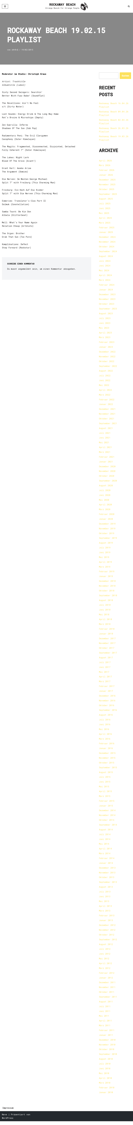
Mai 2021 (104, 443)
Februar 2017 (106, 688)
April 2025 (105, 218)
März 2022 (104, 395)
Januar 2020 (106, 520)
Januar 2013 (106, 923)
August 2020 (106, 487)
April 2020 (105, 506)
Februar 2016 (106, 746)
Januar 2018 (106, 635)
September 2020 (108, 482)
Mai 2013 (104, 904)
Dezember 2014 (107, 813)
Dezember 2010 (107, 1043)
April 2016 (105, 736)
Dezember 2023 (107, 295)
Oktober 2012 (106, 938)
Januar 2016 (106, 750)
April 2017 (105, 678)
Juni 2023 (105, 324)
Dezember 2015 (107, 755)
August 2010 (106, 1062)
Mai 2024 (104, 271)
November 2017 (107, 645)
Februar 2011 (106, 1033)
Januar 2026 (106, 175)
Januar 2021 (106, 463)
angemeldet (24, 269)
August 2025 (106, 199)
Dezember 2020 (107, 467)
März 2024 (104, 280)
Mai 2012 (104, 961)
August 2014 (106, 832)
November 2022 (107, 357)
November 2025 (107, 184)
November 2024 (107, 242)
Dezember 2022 (107, 352)
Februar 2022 (106, 400)
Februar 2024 (106, 285)
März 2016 (104, 741)
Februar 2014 (106, 861)
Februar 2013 (106, 918)
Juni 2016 (105, 726)
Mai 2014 (104, 846)
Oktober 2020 (106, 477)
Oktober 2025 (106, 189)
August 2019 (106, 544)
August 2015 (106, 774)
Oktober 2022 (106, 362)
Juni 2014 (105, 842)
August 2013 (106, 890)
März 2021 (104, 453)
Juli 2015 (105, 779)
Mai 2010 (104, 1077)
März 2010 (104, 1086)
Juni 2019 (105, 554)
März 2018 (104, 626)
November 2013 (107, 875)
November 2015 (107, 760)
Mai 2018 (104, 616)
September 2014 (108, 827)
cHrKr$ (15, 50)
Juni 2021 (105, 439)
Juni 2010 (105, 1072)
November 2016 (107, 702)
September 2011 (108, 1000)
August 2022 (106, 372)
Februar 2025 (106, 228)
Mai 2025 (104, 213)
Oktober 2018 (106, 592)
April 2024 (105, 276)
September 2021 (108, 424)
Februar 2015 (106, 803)
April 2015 (105, 794)
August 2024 (106, 256)
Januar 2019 (106, 578)
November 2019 (107, 530)
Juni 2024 (105, 266)
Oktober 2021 (106, 419)
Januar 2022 (106, 405)
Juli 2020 (105, 491)
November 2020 (107, 472)
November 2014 (107, 818)
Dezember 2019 (107, 525)
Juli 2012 (105, 952)
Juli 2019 (105, 549)
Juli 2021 (105, 434)
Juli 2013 (105, 894)
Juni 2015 (105, 784)
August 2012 (106, 947)
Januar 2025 (106, 232)
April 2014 (105, 851)
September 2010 (108, 1057)
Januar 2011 (106, 1038)
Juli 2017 (105, 664)
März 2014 (104, 856)
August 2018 (106, 602)
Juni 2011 (105, 1014)
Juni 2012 (105, 957)
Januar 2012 (106, 981)
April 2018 (105, 621)
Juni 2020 (105, 496)
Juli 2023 (105, 319)
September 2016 (108, 712)
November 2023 (107, 300)
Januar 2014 (106, 866)
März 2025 (104, 223)
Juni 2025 (105, 208)
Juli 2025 (105, 204)
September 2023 (108, 309)
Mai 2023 (104, 328)
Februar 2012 (106, 976)
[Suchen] (129, 6)
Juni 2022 (105, 381)
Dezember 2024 (107, 237)
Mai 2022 (104, 386)
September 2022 (108, 367)
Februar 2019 (106, 573)
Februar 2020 (106, 515)
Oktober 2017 (106, 650)
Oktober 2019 (106, 535)
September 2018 (108, 597)
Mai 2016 (104, 731)
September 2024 (108, 252)
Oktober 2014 (106, 822)
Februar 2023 (106, 343)
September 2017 (108, 655)
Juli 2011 (105, 1009)
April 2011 (105, 1024)
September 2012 (108, 942)
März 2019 (104, 568)
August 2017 (106, 659)
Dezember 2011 (107, 985)
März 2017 (104, 683)
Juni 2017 (105, 669)
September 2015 (108, 770)
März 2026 (104, 165)
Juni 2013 (105, 899)
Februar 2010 (106, 1091)
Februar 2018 (106, 631)
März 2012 (104, 971)
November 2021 (107, 415)
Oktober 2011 (106, 995)
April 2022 (105, 391)
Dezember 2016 (107, 698)
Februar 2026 (106, 170)
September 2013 (108, 885)
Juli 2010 (105, 1067)
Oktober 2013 (106, 880)
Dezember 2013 (107, 870)
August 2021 (106, 429)
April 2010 (105, 1081)
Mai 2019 (104, 559)
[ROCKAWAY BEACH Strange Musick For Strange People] (66, 6)
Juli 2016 (105, 722)
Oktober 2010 (106, 1053)
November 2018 (107, 587)
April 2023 (105, 333)
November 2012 (107, 933)
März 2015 (104, 798)
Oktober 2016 (106, 707)
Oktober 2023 (106, 304)
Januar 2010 (106, 1096)
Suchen (125, 75)
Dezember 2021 (107, 410)
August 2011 (106, 1005)
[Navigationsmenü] (5, 6)
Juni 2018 (105, 611)
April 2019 (105, 563)
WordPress (7, 1121)
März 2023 (104, 338)
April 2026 (105, 160)
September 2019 (108, 539)
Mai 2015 (104, 789)
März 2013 (104, 914)
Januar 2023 (106, 348)
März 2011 (104, 1029)
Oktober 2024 (106, 247)
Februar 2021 (106, 458)
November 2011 (107, 990)
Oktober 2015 (106, 765)
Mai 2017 (104, 674)
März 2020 (104, 511)
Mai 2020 (104, 501)
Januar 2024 (106, 290)
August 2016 (106, 717)
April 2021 (105, 448)
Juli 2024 (105, 261)
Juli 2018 (105, 607)
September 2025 (108, 194)
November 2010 (107, 1048)
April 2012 (105, 966)
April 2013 (105, 909)
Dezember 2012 (107, 928)
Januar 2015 (106, 808)
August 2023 (106, 314)
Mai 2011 (104, 1019)
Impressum (8, 1111)
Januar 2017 (106, 693)
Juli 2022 (105, 376)
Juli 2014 (105, 837)
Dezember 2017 (107, 640)
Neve (4, 1118)
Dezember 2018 (107, 583)
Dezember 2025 (107, 180)
